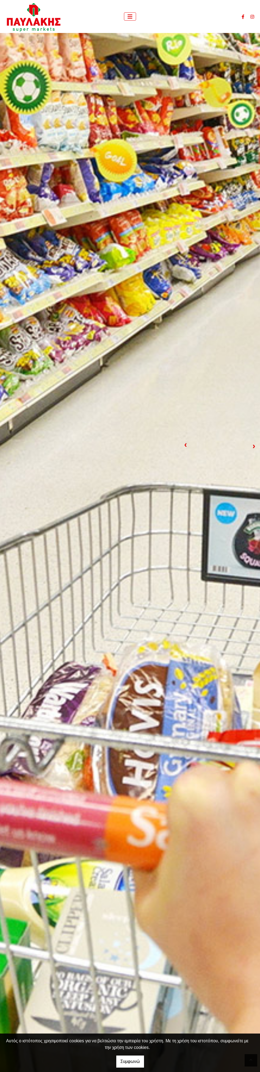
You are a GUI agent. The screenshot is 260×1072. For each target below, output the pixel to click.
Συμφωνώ (130, 1061)
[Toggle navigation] (130, 16)
